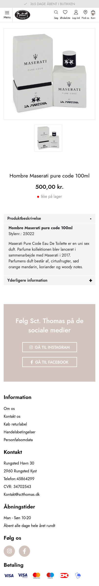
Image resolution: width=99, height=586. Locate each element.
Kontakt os (12, 416)
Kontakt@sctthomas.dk (22, 494)
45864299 (25, 479)
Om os (9, 408)
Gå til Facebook (49, 362)
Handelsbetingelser (19, 432)
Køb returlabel (15, 424)
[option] (48, 138)
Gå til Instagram (49, 347)
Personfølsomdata (18, 440)
